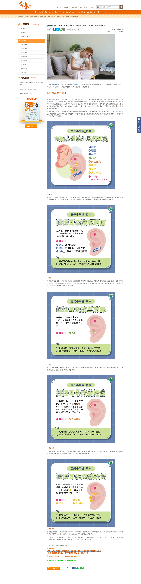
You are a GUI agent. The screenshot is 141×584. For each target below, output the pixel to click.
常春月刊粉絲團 (139, 125)
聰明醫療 (32, 44)
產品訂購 (70, 12)
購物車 (66, 7)
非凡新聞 (91, 12)
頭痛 (55, 85)
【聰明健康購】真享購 (26, 93)
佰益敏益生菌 (74, 7)
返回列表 (120, 31)
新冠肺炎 (32, 32)
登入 (57, 7)
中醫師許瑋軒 (51, 99)
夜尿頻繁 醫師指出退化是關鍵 (28, 89)
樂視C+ (91, 7)
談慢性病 (32, 52)
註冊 (61, 7)
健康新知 (32, 60)
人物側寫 (32, 68)
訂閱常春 (59, 12)
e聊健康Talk (32, 36)
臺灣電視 (80, 12)
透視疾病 (32, 48)
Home (20, 16)
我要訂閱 (31, 126)
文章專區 (38, 12)
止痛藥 (75, 85)
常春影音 (49, 12)
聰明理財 (32, 72)
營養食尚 (32, 56)
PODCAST (102, 12)
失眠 (82, 200)
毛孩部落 (32, 28)
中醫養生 (32, 16)
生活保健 (32, 64)
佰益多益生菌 (84, 7)
